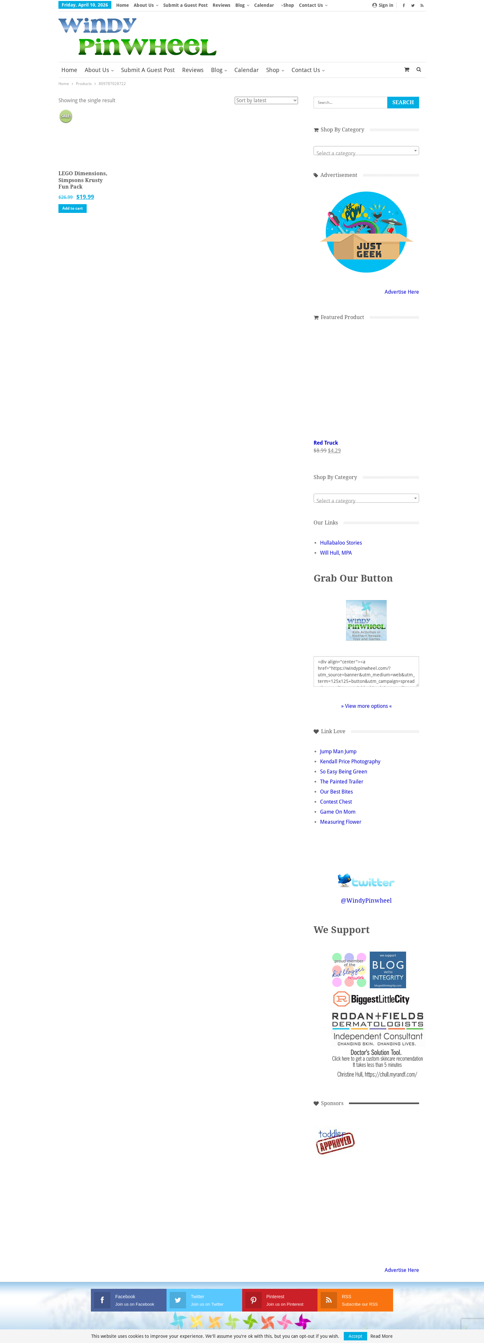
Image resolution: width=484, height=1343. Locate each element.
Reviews (221, 5)
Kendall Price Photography (350, 761)
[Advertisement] (379, 1141)
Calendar (264, 5)
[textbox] (366, 153)
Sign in (382, 5)
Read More (381, 1336)
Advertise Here (402, 292)
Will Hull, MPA (336, 553)
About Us (144, 5)
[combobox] (366, 150)
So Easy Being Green (343, 772)
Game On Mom (337, 812)
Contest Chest (336, 802)
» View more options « (366, 706)
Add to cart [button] (72, 208)
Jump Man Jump (338, 751)
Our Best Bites (336, 792)
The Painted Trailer (341, 782)
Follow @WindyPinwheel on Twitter (366, 876)
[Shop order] (266, 100)
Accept (355, 1336)
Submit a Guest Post (185, 5)
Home (122, 5)
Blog (240, 5)
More (307, 5)
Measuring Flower (340, 822)
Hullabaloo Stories (341, 543)
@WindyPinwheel (366, 900)
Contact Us (306, 70)
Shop (288, 5)
